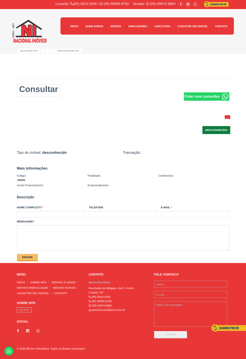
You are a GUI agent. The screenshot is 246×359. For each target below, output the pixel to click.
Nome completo (29, 207)
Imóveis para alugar (32, 287)
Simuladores (137, 26)
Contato (221, 26)
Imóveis (116, 26)
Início (74, 26)
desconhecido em (68, 51)
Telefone (96, 207)
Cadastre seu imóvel (193, 26)
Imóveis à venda (64, 282)
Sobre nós (38, 282)
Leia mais (24, 310)
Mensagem (25, 221)
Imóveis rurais (64, 287)
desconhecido (29, 51)
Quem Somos (94, 26)
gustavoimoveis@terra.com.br (107, 309)
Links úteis (162, 26)
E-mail (165, 207)
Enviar (27, 257)
